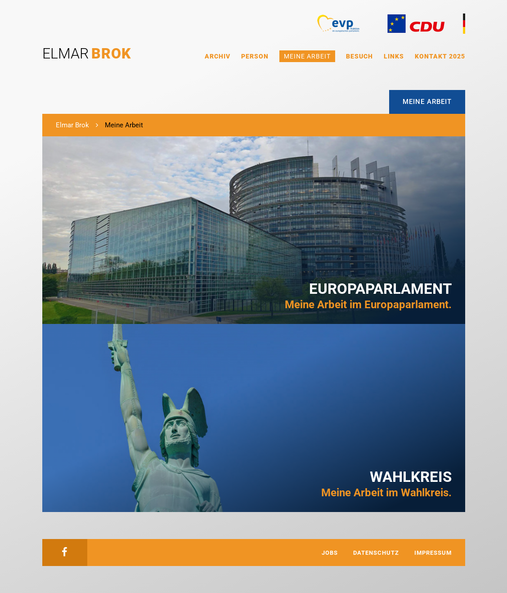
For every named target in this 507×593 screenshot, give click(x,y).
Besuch (359, 56)
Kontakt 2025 (440, 56)
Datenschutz (376, 552)
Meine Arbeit (307, 56)
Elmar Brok (72, 125)
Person (255, 56)
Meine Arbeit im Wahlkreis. (386, 484)
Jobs (330, 552)
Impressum (433, 552)
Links (394, 56)
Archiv (217, 56)
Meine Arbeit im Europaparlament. (368, 295)
